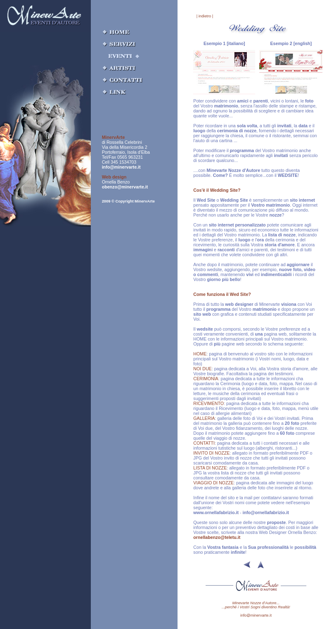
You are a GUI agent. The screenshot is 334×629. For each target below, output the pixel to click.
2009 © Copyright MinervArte (128, 201)
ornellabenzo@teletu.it (216, 537)
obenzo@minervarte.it (125, 186)
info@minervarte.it (121, 166)
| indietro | (205, 16)
